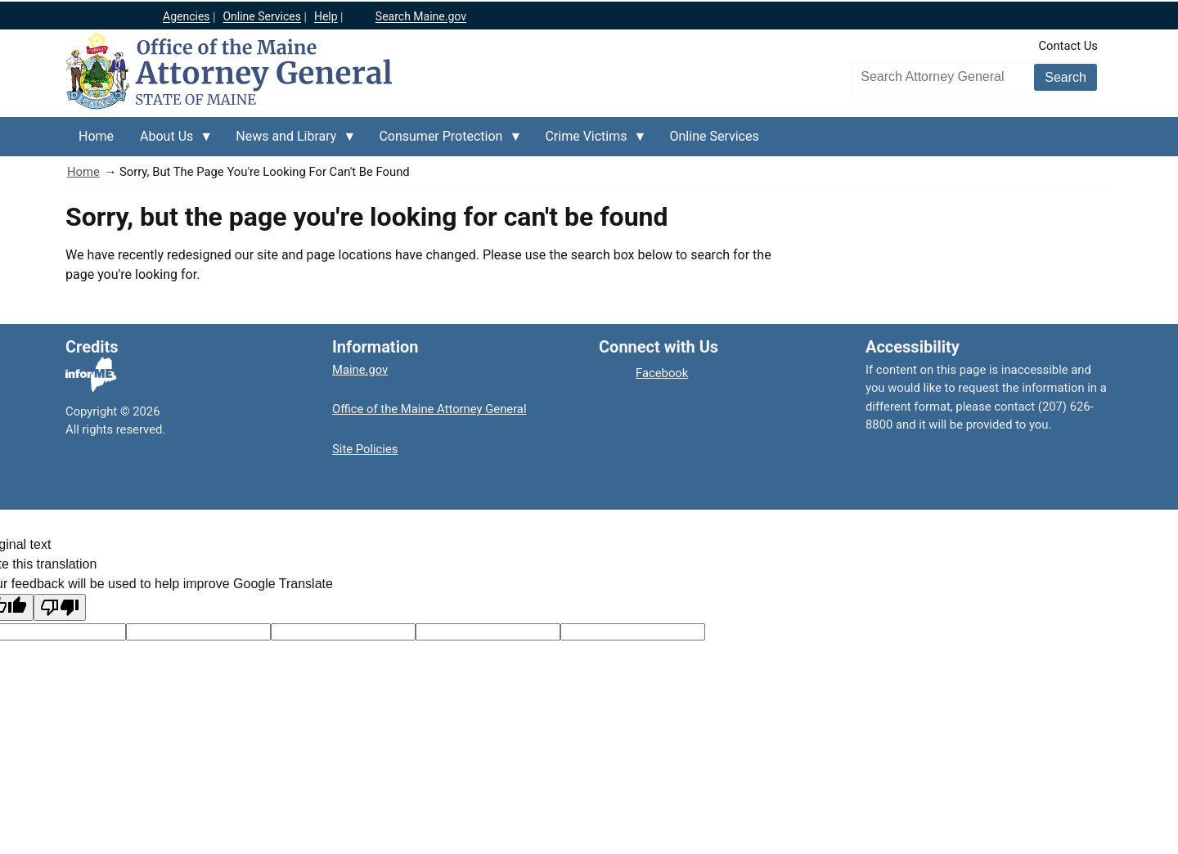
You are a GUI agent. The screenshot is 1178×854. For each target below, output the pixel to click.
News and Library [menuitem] (289, 142)
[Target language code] (198, 631)
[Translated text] (488, 631)
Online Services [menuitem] (714, 136)
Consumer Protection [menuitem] (444, 142)
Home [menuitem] (96, 136)
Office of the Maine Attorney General (429, 409)
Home (83, 171)
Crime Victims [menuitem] (589, 142)
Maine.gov (360, 369)
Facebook (662, 373)
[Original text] (343, 631)
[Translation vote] (632, 631)
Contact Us (1068, 45)
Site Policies (365, 449)
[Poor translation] (60, 607)
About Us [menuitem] (170, 142)
